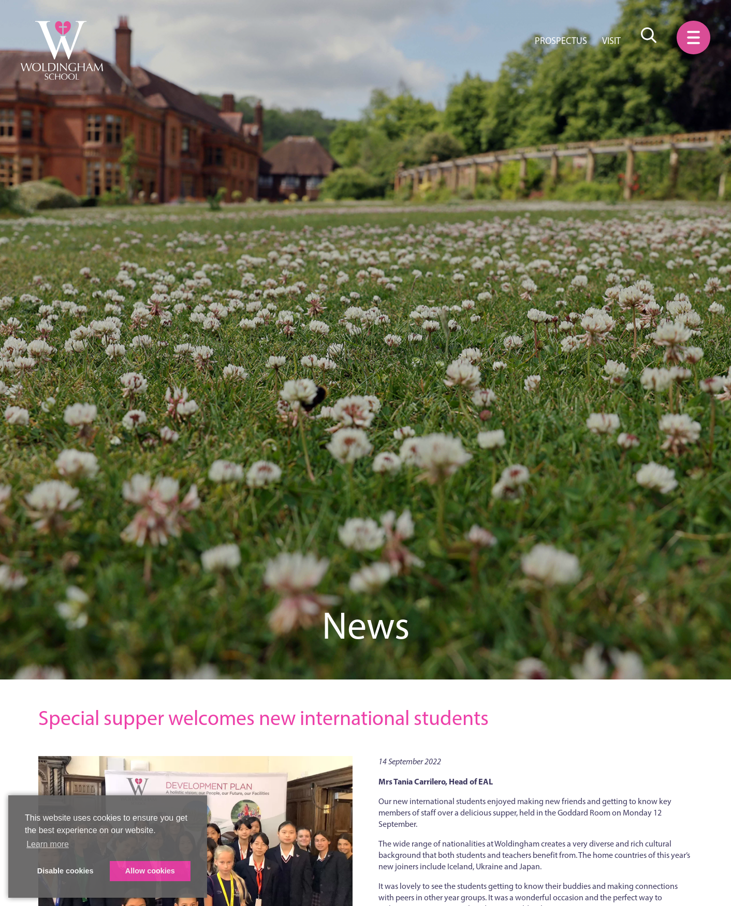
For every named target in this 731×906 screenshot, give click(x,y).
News (366, 625)
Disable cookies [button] (65, 871)
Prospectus (561, 41)
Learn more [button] (47, 844)
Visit (611, 41)
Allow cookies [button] (150, 871)
